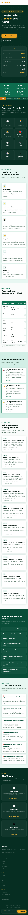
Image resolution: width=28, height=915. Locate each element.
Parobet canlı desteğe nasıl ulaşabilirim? (14, 671)
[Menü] (26, 2)
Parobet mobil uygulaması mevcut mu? (14, 658)
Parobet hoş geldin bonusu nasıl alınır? (14, 644)
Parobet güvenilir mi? (14, 639)
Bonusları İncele (7, 40)
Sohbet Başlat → (14, 799)
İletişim (3, 885)
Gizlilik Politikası (5, 897)
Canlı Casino (4, 863)
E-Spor (3, 868)
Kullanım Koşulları (5, 899)
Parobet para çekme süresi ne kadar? (14, 651)
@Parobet (14, 835)
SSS (2, 882)
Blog (2, 880)
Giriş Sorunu (4, 892)
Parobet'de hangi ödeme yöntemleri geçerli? (14, 664)
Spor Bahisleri (4, 858)
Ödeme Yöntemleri (5, 894)
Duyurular (3, 878)
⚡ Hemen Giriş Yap (9, 35)
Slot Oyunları (4, 866)
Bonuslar (3, 875)
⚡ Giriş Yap (22, 911)
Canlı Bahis (3, 861)
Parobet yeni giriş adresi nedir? (14, 634)
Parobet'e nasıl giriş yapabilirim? (14, 630)
